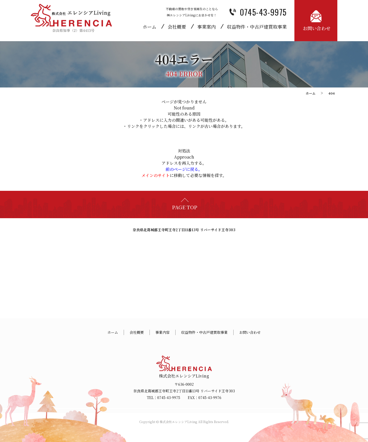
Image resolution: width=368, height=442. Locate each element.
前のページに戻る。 (184, 169)
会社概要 (177, 26)
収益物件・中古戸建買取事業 (257, 26)
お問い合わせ (250, 332)
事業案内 (206, 26)
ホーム (149, 26)
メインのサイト (155, 175)
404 (331, 93)
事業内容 (162, 332)
